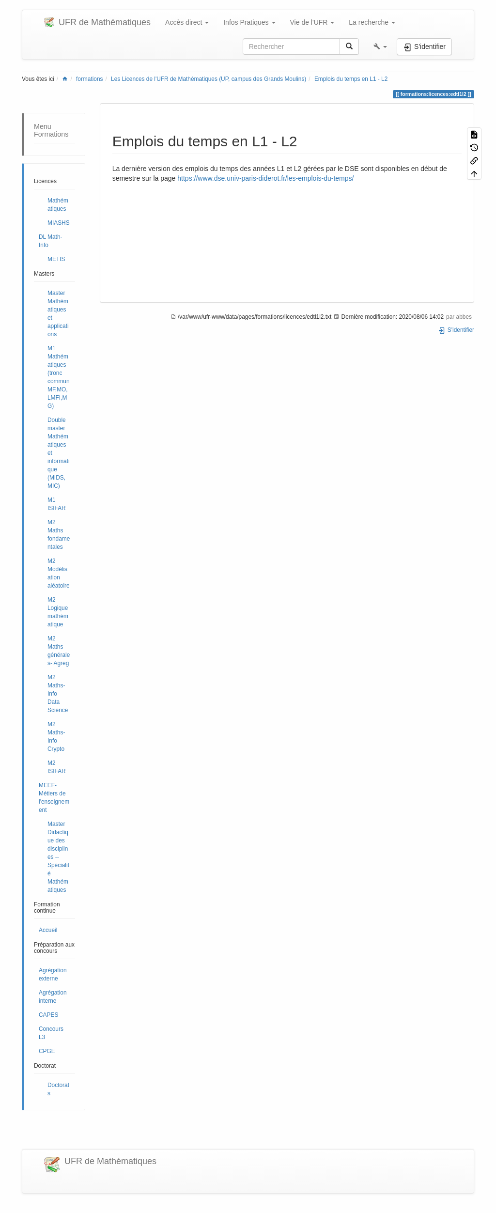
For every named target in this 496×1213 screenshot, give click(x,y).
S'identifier (456, 330)
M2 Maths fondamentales (58, 534)
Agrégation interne (53, 996)
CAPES (48, 1014)
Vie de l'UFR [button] (312, 22)
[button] (380, 46)
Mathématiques (57, 204)
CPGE (47, 1051)
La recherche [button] (372, 22)
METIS (56, 259)
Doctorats (58, 1089)
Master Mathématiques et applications (58, 314)
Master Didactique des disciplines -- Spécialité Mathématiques (58, 857)
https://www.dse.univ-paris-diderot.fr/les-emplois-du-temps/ (265, 178)
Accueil (48, 930)
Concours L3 (51, 1033)
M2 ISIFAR (56, 767)
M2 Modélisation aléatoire (58, 573)
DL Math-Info (50, 241)
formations (89, 79)
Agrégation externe (53, 974)
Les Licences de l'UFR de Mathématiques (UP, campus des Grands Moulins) (208, 79)
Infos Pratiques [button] (249, 22)
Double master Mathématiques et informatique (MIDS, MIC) (58, 453)
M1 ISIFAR (56, 504)
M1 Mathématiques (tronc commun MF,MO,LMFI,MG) (58, 377)
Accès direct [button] (187, 22)
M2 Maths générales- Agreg (58, 651)
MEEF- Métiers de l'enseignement (54, 797)
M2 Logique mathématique (57, 612)
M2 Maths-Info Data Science (57, 694)
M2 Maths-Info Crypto (56, 736)
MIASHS (58, 222)
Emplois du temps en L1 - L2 (351, 79)
